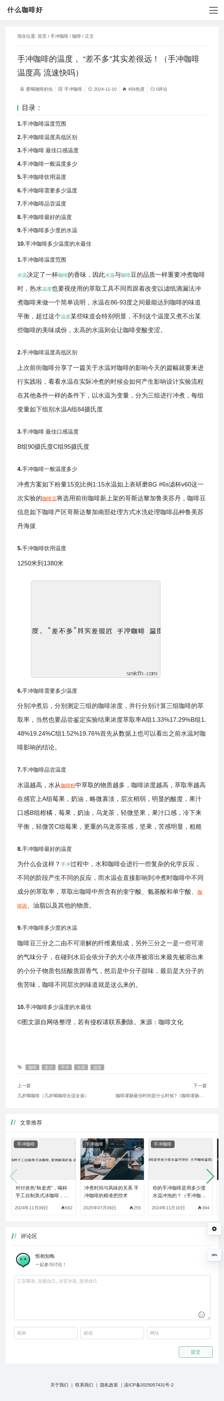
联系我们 (84, 1385)
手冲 (65, 864)
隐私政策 (109, 1385)
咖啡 (76, 36)
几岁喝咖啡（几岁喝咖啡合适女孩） (53, 1095)
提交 (196, 1352)
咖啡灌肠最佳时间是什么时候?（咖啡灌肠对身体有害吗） (161, 1095)
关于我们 (59, 1385)
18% (214, 1255)
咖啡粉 (68, 785)
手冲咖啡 (59, 36)
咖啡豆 (49, 498)
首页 (42, 36)
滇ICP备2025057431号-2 (149, 1385)
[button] (210, 1176)
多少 (49, 1067)
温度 (47, 289)
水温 (22, 275)
